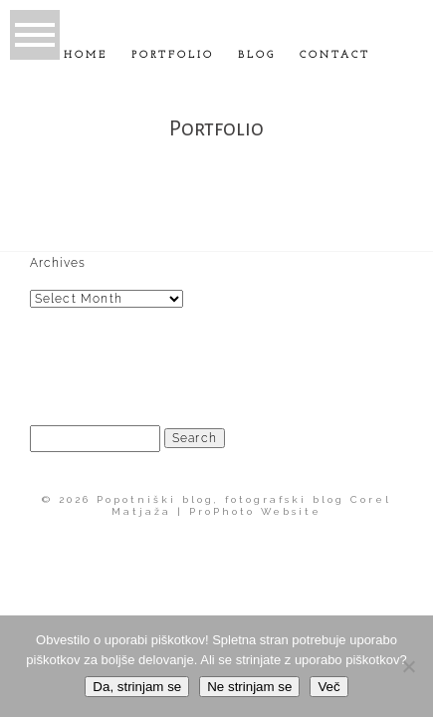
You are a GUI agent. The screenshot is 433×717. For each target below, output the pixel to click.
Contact (335, 55)
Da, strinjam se (137, 686)
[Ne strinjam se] (408, 666)
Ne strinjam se (249, 686)
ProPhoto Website (255, 511)
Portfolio (172, 55)
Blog (257, 55)
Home (86, 55)
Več (328, 686)
